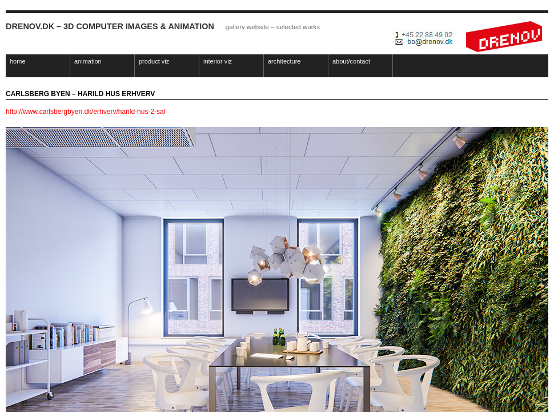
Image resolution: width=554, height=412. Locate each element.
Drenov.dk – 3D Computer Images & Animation (110, 26)
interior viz (217, 61)
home (18, 61)
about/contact (351, 61)
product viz (154, 61)
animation (88, 61)
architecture (284, 61)
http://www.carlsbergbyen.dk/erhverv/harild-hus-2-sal (85, 112)
